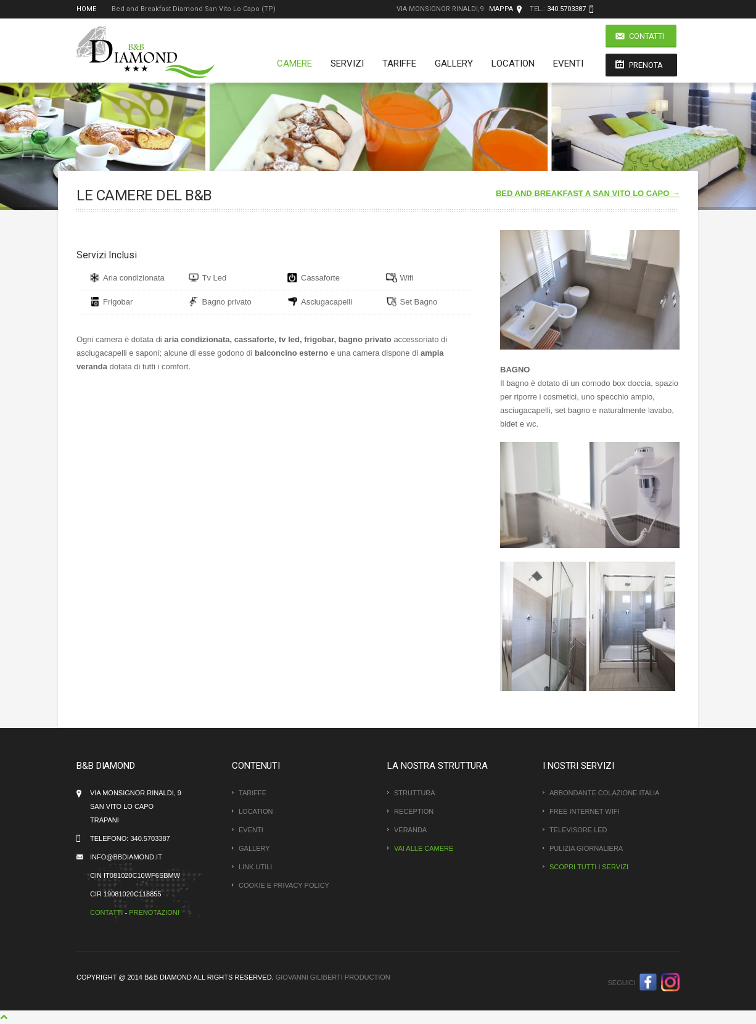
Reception (413, 811)
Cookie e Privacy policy (284, 885)
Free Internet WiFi (584, 811)
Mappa (501, 9)
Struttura (414, 793)
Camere (294, 63)
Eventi (568, 63)
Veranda (410, 830)
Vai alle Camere (423, 848)
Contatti (646, 36)
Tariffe (399, 63)
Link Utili (255, 866)
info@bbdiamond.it (126, 857)
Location (513, 63)
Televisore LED (578, 830)
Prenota (646, 65)
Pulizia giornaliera (586, 848)
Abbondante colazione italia (604, 793)
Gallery (454, 63)
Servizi (347, 63)
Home (86, 9)
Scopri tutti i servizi (588, 866)
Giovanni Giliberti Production (333, 977)
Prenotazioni (154, 912)
